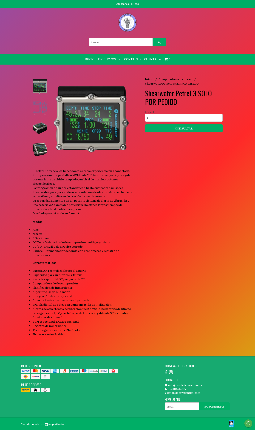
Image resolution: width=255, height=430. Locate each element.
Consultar (184, 128)
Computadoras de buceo (175, 79)
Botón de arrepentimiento (182, 392)
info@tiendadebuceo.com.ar (184, 385)
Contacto (132, 59)
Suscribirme (214, 406)
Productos (109, 59)
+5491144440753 (176, 389)
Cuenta (152, 59)
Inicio (89, 59)
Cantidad (149, 112)
